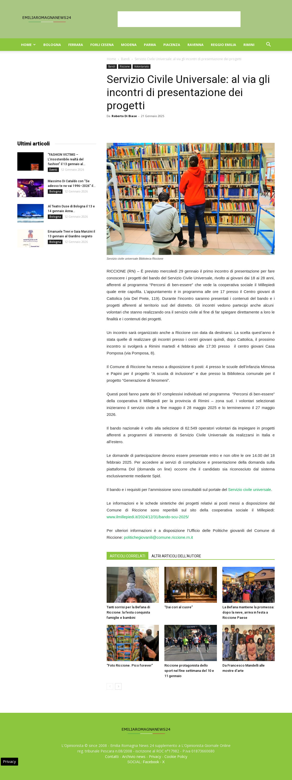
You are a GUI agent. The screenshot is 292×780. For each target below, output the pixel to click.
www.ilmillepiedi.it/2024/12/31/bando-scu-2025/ (148, 517)
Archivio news (133, 756)
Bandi (125, 59)
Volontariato (141, 66)
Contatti (112, 756)
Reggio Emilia (223, 44)
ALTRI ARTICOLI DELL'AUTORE (176, 556)
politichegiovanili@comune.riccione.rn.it (158, 537)
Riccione (125, 66)
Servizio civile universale (249, 489)
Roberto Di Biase (124, 116)
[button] (268, 45)
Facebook (151, 762)
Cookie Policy (175, 756)
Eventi (53, 169)
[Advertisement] (179, 19)
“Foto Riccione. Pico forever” (130, 665)
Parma (150, 44)
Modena (129, 44)
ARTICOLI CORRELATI (127, 556)
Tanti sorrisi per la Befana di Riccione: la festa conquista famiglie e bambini (128, 612)
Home (28, 44)
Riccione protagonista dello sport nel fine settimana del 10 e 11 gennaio (189, 670)
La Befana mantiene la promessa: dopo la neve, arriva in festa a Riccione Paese (248, 612)
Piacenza (171, 44)
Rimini (248, 44)
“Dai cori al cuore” (178, 607)
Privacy (155, 756)
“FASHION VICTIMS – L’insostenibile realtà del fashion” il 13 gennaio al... (66, 159)
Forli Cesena (102, 44)
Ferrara (75, 44)
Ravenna (195, 44)
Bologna (52, 44)
